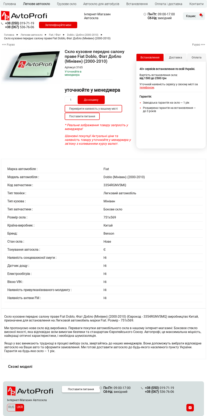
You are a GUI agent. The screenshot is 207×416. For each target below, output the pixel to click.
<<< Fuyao (8, 44)
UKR (20, 407)
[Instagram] (190, 407)
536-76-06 (19, 27)
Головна (9, 4)
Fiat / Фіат (55, 34)
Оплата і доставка (168, 4)
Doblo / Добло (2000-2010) (82, 34)
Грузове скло (66, 4)
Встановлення (137, 4)
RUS (11, 407)
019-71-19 (19, 23)
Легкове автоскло (36, 4)
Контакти (196, 4)
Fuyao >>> (198, 44)
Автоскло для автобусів (101, 4)
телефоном (146, 87)
